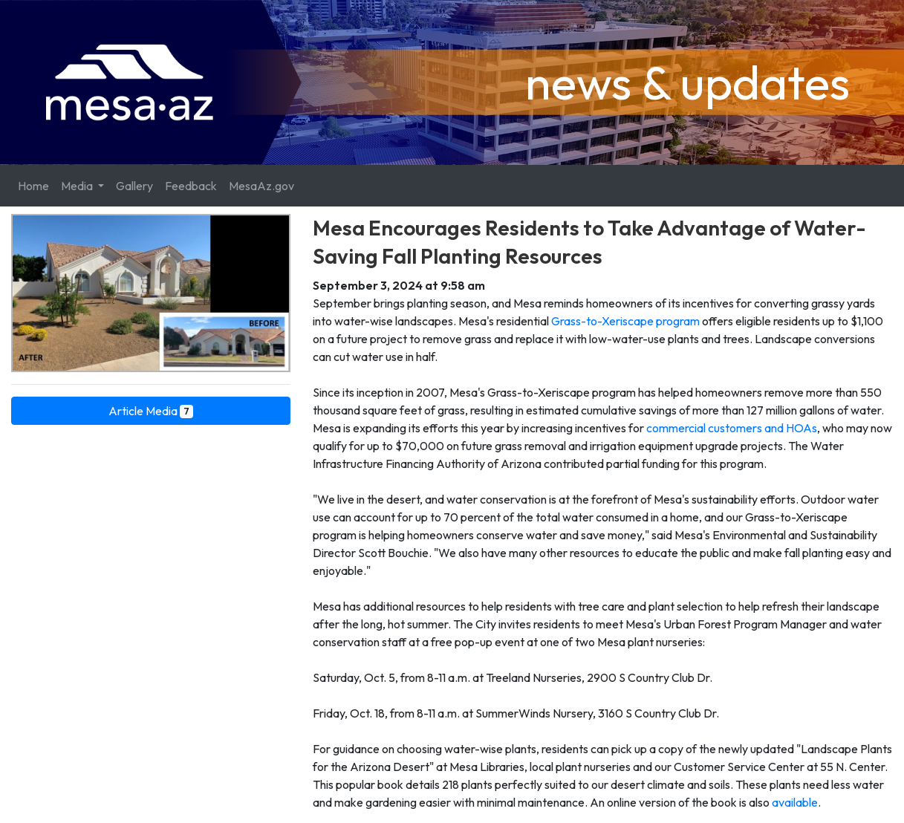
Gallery (134, 185)
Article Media (150, 410)
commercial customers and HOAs (731, 427)
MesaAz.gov (261, 185)
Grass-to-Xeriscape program (625, 320)
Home (33, 185)
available (795, 802)
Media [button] (78, 185)
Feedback (191, 185)
